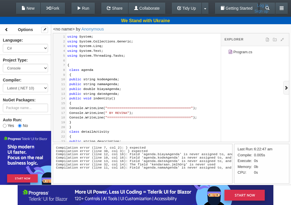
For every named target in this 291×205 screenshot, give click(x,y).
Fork (52, 8)
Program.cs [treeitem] (240, 53)
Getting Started (236, 8)
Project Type (14, 60)
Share (114, 8)
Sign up (261, 11)
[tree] (255, 53)
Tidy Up (186, 8)
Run (83, 8)
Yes (8, 125)
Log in (262, 5)
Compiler (11, 80)
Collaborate (147, 8)
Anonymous (92, 28)
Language (12, 40)
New (28, 8)
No (23, 125)
